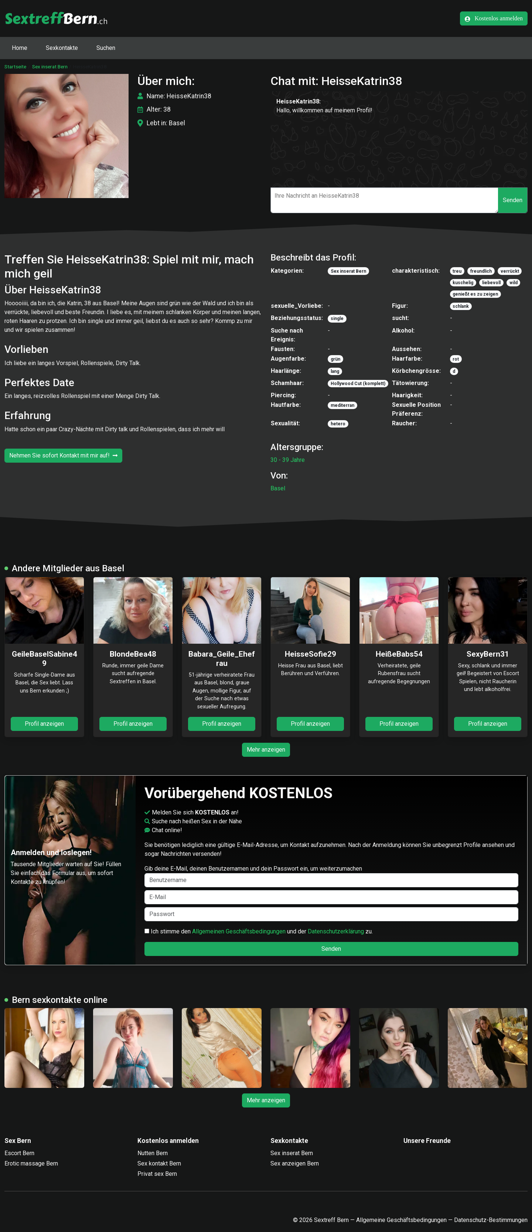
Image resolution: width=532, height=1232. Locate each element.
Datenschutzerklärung (336, 931)
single (337, 318)
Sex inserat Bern (50, 66)
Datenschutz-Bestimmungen (491, 1220)
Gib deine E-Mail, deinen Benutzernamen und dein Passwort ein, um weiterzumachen (331, 876)
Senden (512, 200)
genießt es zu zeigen (475, 294)
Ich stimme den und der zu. (258, 931)
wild (513, 282)
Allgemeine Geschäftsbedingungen (401, 1220)
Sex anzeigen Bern (294, 1163)
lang (335, 371)
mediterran (342, 405)
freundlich (481, 271)
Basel (277, 488)
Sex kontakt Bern (159, 1163)
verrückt (510, 271)
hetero (338, 423)
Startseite (15, 66)
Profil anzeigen (44, 723)
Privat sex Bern (157, 1173)
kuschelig (463, 282)
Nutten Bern (152, 1153)
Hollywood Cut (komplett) (358, 383)
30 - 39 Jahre (287, 459)
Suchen (105, 47)
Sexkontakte (62, 47)
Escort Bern (19, 1153)
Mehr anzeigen (266, 749)
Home (19, 47)
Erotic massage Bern (31, 1163)
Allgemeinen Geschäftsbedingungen (239, 931)
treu (457, 271)
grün (335, 359)
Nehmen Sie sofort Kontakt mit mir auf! (63, 455)
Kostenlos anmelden (494, 18)
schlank (461, 306)
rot (456, 359)
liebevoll (491, 282)
